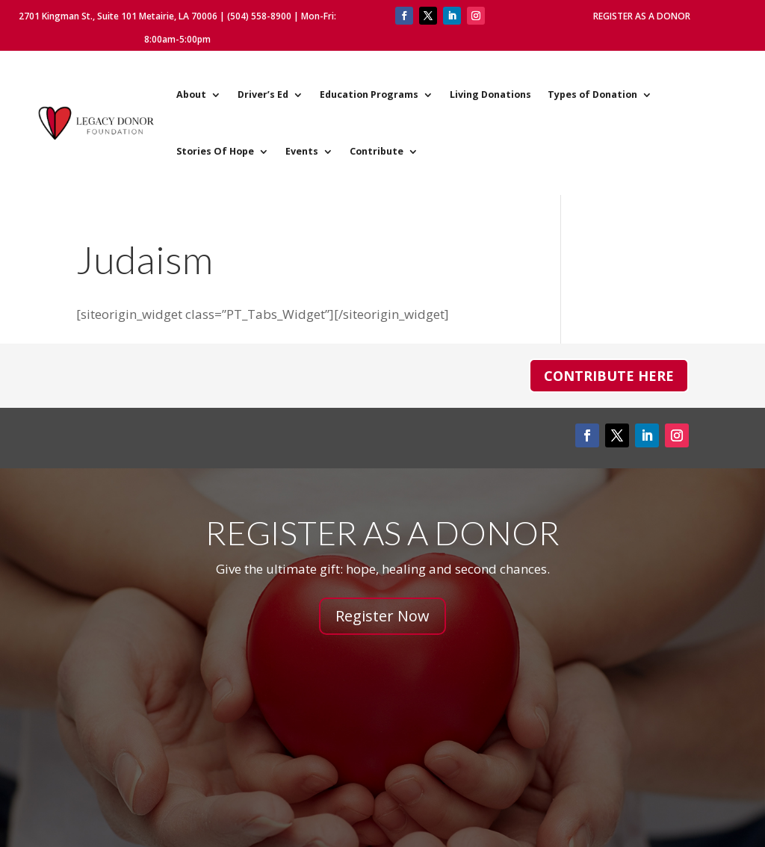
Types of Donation (592, 94)
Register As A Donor (641, 16)
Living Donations (490, 94)
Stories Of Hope (215, 151)
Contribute (376, 151)
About (191, 94)
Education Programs (369, 94)
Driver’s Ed (263, 94)
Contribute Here (609, 376)
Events (301, 151)
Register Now (382, 616)
